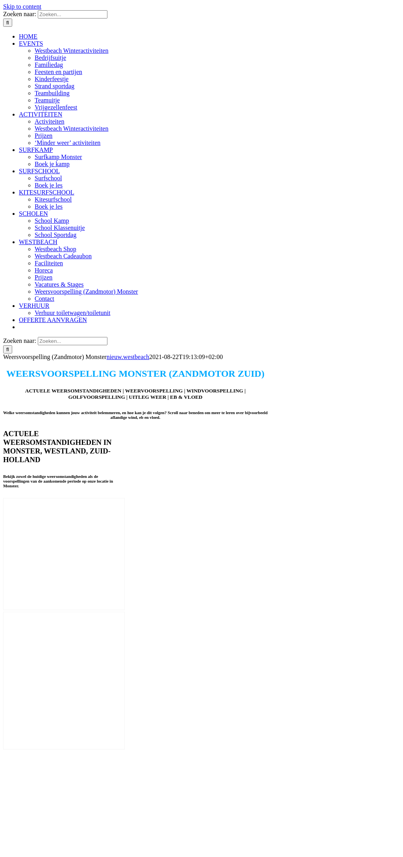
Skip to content (22, 6)
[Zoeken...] (72, 14)
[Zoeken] (7, 23)
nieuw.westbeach (128, 357)
